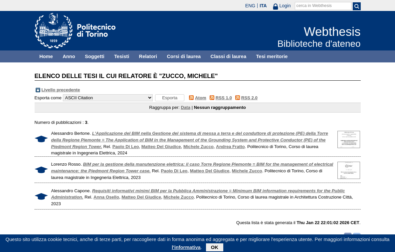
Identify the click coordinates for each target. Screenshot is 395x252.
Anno (69, 56)
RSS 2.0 (249, 97)
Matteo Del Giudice (161, 146)
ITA (263, 5)
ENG (250, 5)
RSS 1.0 (224, 97)
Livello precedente (61, 89)
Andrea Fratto (230, 146)
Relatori (148, 56)
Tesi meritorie (272, 56)
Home (46, 56)
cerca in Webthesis (314, 5)
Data (185, 107)
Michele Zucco (198, 146)
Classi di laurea (229, 56)
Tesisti (121, 56)
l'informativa (186, 248)
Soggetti (94, 56)
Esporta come (48, 97)
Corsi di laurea (184, 56)
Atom (200, 97)
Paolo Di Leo (125, 146)
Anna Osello (106, 197)
